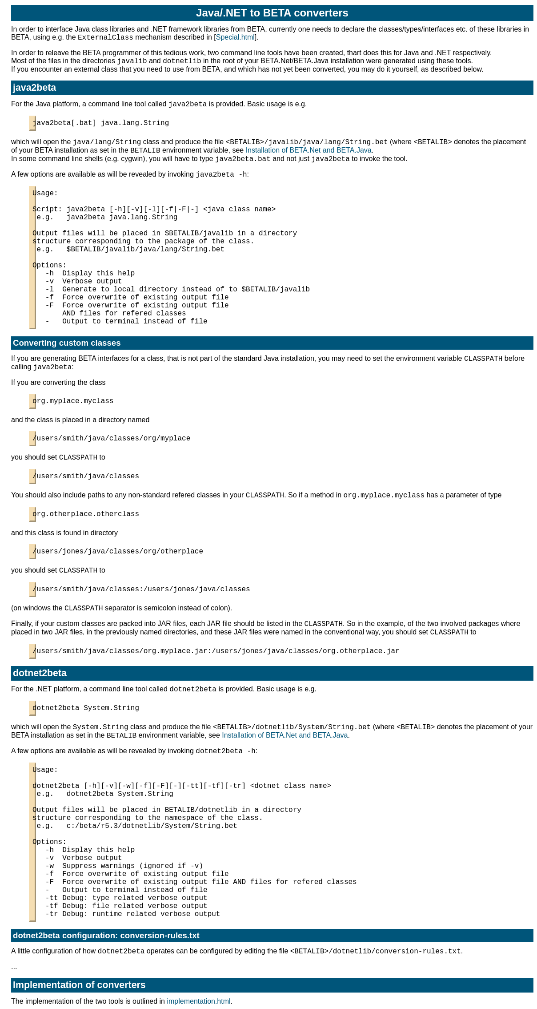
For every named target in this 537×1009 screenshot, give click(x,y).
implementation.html (198, 1001)
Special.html (235, 37)
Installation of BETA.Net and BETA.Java (309, 150)
